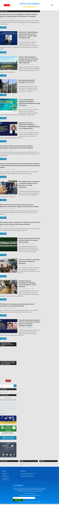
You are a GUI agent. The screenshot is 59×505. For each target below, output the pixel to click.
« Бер (1, 413)
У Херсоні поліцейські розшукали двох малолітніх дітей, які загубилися (29, 261)
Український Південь (29, 4)
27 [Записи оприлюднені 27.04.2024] (12, 408)
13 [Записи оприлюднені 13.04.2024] (12, 404)
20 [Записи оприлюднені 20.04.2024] (12, 406)
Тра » (4, 413)
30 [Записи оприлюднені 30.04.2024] (3, 410)
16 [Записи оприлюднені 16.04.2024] (3, 406)
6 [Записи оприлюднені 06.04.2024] (12, 401)
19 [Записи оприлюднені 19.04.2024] (10, 406)
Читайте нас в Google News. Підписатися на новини (8, 438)
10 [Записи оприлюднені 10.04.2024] (5, 404)
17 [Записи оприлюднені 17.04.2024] (5, 406)
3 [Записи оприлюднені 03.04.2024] (5, 401)
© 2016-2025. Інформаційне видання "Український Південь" (29, 501)
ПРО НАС (8, 380)
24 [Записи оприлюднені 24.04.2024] (5, 408)
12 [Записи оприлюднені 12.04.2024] (10, 404)
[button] (52, 5)
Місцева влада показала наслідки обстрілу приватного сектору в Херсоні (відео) (29, 240)
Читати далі (3, 27)
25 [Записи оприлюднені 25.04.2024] (8, 408)
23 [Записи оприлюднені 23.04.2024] (3, 408)
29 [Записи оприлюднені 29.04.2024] (1, 410)
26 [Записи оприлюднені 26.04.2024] (10, 408)
